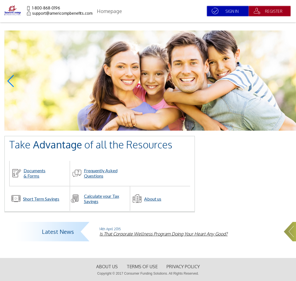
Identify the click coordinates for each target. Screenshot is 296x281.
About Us (107, 266)
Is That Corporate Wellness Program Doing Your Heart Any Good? (163, 234)
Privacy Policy (183, 266)
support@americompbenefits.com (62, 13)
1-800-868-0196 (46, 8)
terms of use (142, 266)
